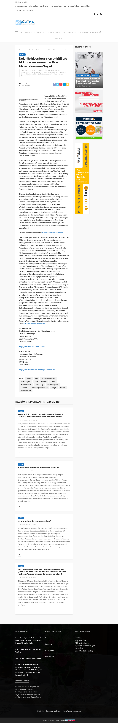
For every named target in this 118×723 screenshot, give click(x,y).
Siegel (55, 74)
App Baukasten (81, 640)
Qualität (33, 74)
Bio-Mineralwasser (54, 70)
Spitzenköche (83, 32)
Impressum (77, 711)
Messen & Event (95, 32)
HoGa (22, 54)
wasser (61, 74)
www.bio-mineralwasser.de (52, 233)
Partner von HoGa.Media (25, 10)
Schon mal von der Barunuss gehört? (34, 521)
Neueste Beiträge (21, 6)
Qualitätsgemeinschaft (45, 74)
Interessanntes (83, 75)
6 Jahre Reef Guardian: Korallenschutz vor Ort (38, 468)
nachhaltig (62, 72)
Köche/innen (49, 650)
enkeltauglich (25, 72)
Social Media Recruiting (84, 651)
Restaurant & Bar (70, 32)
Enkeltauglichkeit (36, 72)
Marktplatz (59, 38)
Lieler (45, 72)
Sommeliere (49, 657)
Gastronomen (50, 638)
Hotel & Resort (39, 32)
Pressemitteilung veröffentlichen (79, 6)
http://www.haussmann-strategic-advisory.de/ (37, 370)
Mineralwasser (53, 72)
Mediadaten (44, 6)
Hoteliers (48, 644)
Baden (41, 70)
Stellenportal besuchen (58, 6)
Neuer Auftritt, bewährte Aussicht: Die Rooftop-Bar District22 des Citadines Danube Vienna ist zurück (40, 415)
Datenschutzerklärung (53, 711)
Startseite (40, 711)
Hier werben (33, 6)
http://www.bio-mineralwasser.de (32, 347)
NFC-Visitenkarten (82, 643)
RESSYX (78, 638)
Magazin (95, 75)
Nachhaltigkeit (25, 74)
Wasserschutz (25, 76)
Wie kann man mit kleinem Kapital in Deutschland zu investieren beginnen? (88, 81)
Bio (46, 70)
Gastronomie (25, 32)
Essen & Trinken (54, 32)
